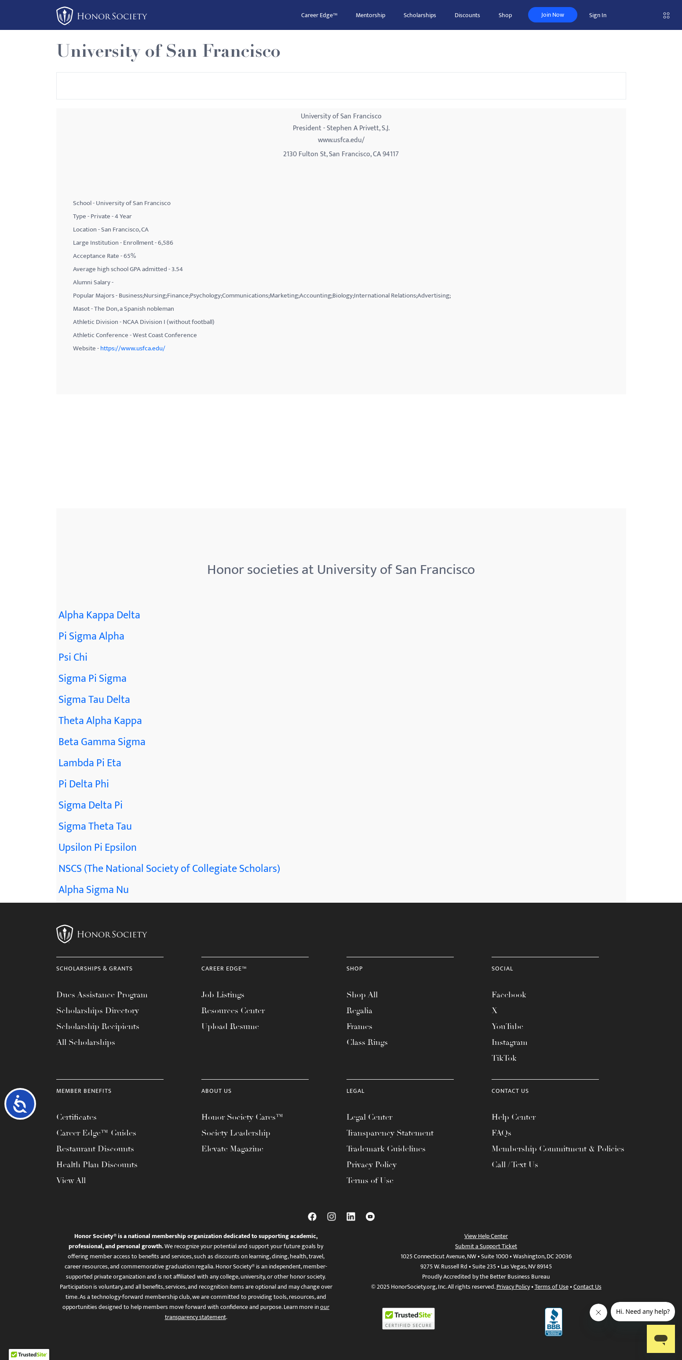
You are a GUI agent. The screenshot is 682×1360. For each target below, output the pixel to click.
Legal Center (369, 1117)
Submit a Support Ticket (486, 1246)
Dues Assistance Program (102, 995)
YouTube (507, 1026)
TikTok (504, 1058)
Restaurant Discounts (95, 1149)
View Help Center (486, 1236)
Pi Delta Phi (83, 784)
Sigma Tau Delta (94, 700)
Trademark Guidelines (386, 1149)
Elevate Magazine (232, 1149)
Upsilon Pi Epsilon (97, 847)
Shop (505, 15)
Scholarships (420, 15)
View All (71, 1180)
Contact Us (587, 1287)
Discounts (467, 15)
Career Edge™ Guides (96, 1133)
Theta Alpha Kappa (100, 721)
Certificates (76, 1117)
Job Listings (222, 995)
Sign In (597, 15)
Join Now (552, 15)
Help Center (514, 1117)
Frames (359, 1026)
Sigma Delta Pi (90, 805)
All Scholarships (85, 1042)
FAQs (501, 1133)
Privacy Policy (371, 1164)
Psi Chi (73, 657)
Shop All (362, 995)
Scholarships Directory (97, 1010)
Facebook (509, 995)
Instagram (510, 1042)
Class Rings (367, 1042)
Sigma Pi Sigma (92, 678)
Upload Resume (230, 1026)
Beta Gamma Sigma (102, 742)
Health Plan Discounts (97, 1164)
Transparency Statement (390, 1133)
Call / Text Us (515, 1164)
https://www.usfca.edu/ (132, 348)
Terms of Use (370, 1180)
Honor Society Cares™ (242, 1117)
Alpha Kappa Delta (99, 615)
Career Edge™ (319, 15)
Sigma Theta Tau (95, 826)
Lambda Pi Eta (89, 763)
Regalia (359, 1010)
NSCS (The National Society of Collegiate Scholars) (169, 869)
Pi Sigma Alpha (91, 636)
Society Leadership (235, 1133)
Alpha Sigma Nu (93, 890)
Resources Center (233, 1010)
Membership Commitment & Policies (558, 1149)
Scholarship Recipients (97, 1026)
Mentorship (370, 15)
